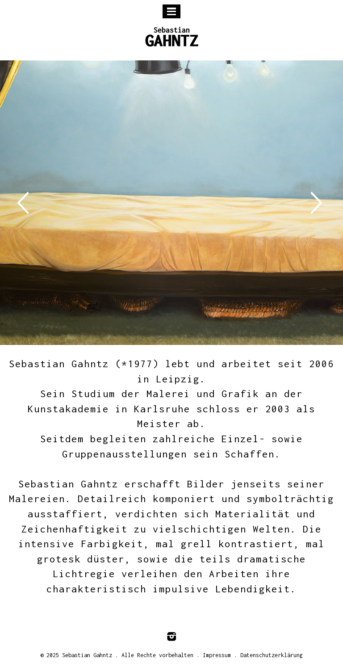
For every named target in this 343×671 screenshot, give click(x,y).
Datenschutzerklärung (271, 655)
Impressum (217, 655)
